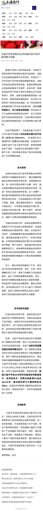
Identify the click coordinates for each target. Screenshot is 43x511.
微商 (31, 37)
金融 (15, 17)
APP (13, 34)
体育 (20, 37)
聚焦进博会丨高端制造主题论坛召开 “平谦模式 (19, 493)
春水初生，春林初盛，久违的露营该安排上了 (19, 474)
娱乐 (15, 37)
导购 (3, 27)
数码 (3, 20)
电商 (13, 20)
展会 (27, 13)
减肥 (25, 30)
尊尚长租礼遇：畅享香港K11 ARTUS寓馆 (17, 479)
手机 (36, 17)
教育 (3, 23)
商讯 (3, 17)
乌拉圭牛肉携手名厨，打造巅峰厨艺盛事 (17, 488)
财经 (30, 23)
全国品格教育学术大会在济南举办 (15, 483)
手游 (36, 30)
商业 (25, 17)
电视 (20, 23)
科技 (30, 17)
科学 (8, 20)
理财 (20, 17)
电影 (15, 23)
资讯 (3, 13)
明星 (10, 23)
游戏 (30, 30)
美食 (3, 37)
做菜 (10, 37)
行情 (8, 27)
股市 (10, 17)
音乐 (25, 23)
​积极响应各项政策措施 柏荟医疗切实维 (16, 502)
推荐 (15, 13)
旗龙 (14, 455)
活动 (31, 13)
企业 (20, 13)
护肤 (10, 30)
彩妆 (15, 30)
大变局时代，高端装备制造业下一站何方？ (18, 497)
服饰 (20, 30)
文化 (8, 34)
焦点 (10, 13)
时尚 (3, 30)
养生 (27, 37)
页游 (3, 34)
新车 (36, 23)
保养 (13, 27)
